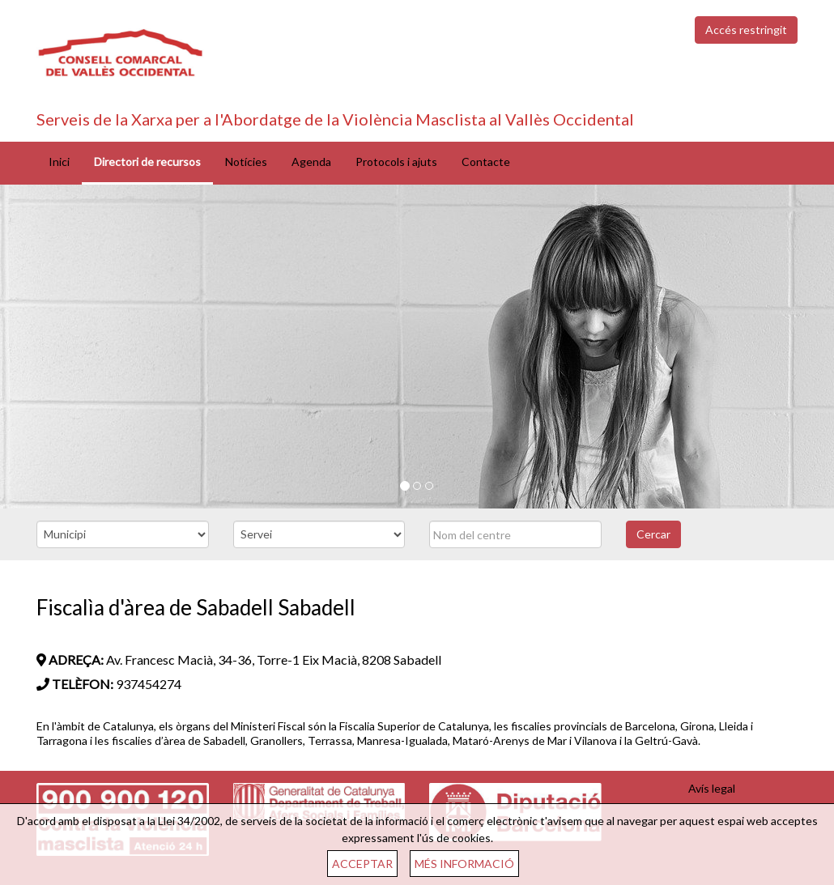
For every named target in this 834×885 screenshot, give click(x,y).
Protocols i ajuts (396, 161)
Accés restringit (746, 29)
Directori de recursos (147, 161)
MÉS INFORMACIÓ (464, 863)
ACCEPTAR (362, 863)
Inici (59, 161)
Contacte (486, 161)
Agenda (311, 161)
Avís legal (711, 788)
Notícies (246, 161)
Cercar (653, 534)
